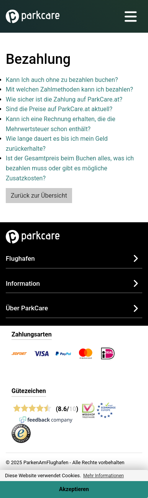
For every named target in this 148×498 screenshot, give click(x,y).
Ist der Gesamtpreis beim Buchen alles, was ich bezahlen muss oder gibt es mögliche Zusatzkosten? (70, 168)
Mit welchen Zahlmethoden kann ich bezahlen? (69, 89)
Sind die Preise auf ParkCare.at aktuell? (59, 109)
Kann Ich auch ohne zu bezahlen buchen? (62, 79)
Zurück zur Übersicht (39, 195)
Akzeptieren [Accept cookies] (74, 489)
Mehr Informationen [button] (103, 475)
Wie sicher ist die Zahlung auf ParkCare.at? (64, 99)
